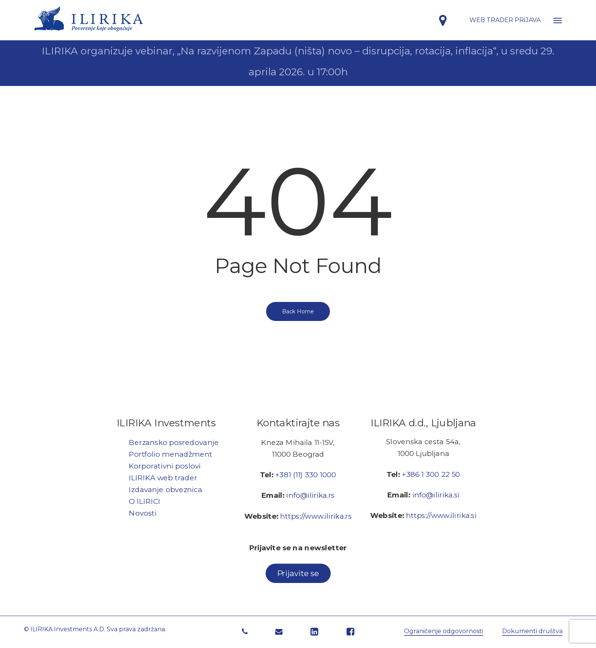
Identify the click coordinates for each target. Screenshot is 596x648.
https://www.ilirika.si (441, 515)
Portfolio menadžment (170, 453)
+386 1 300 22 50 (431, 474)
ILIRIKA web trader (163, 477)
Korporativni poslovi (165, 465)
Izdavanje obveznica (165, 489)
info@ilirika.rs (310, 495)
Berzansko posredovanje (174, 442)
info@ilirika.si (436, 494)
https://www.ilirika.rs (316, 515)
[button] (557, 20)
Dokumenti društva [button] (532, 631)
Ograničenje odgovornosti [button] (443, 631)
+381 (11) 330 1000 (305, 474)
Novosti (143, 512)
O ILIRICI (144, 501)
